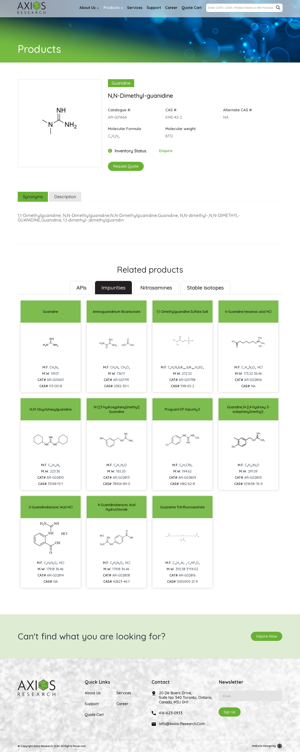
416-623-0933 (170, 713)
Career (122, 704)
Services (123, 693)
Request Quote (126, 166)
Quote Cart (94, 714)
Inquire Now (266, 636)
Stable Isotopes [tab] (205, 287)
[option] (59, 121)
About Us (93, 693)
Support (92, 704)
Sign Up (229, 712)
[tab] (81, 287)
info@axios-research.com (182, 723)
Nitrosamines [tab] (156, 287)
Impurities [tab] (113, 287)
